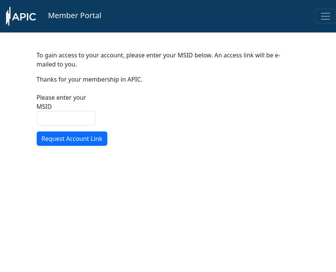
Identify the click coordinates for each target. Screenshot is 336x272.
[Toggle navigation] (325, 16)
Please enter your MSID (61, 102)
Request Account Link (72, 138)
